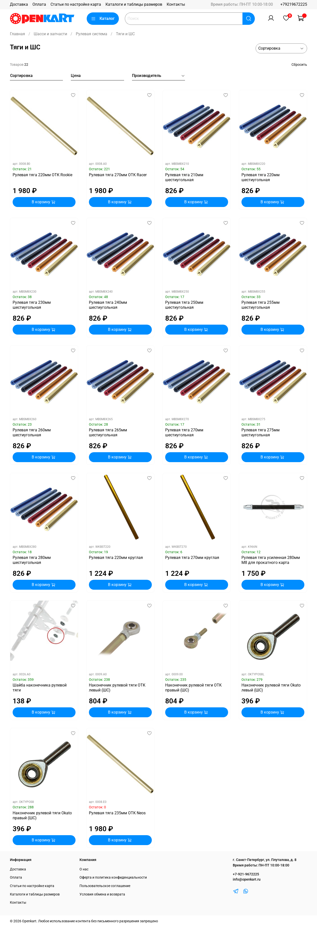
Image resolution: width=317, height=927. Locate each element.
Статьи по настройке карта (76, 4)
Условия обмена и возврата (102, 894)
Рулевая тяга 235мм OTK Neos (117, 813)
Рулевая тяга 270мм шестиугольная (184, 432)
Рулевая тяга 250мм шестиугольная (184, 305)
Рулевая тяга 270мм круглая (192, 557)
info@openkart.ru (247, 879)
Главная (17, 34)
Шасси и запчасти (50, 34)
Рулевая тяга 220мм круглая (116, 557)
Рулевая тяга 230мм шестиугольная (32, 305)
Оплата (39, 4)
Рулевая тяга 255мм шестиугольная (260, 305)
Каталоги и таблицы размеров (134, 4)
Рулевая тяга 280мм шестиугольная (32, 560)
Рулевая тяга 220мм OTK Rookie (42, 174)
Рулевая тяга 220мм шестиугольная (260, 177)
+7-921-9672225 (246, 874)
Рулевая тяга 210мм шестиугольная (184, 177)
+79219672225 (293, 4)
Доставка (19, 4)
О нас (83, 869)
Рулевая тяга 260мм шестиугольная (32, 432)
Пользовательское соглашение (104, 886)
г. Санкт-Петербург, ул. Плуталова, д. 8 (264, 860)
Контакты (176, 4)
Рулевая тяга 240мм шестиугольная (108, 305)
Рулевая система (91, 34)
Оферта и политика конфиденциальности (113, 877)
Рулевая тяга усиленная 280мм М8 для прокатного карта (270, 560)
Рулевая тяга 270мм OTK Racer (118, 174)
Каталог (103, 18)
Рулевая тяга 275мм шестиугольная (260, 432)
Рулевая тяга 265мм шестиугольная (108, 432)
